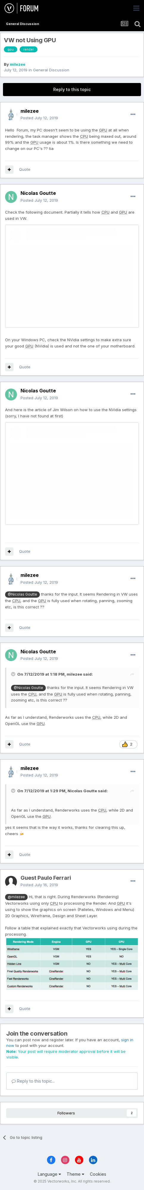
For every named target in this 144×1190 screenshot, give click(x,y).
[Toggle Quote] (13, 674)
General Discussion (51, 70)
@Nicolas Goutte (22, 594)
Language (49, 1174)
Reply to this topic (72, 89)
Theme (75, 1174)
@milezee (16, 897)
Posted (39, 117)
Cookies (98, 1174)
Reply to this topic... (33, 1080)
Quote (24, 169)
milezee (17, 64)
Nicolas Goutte (82, 790)
